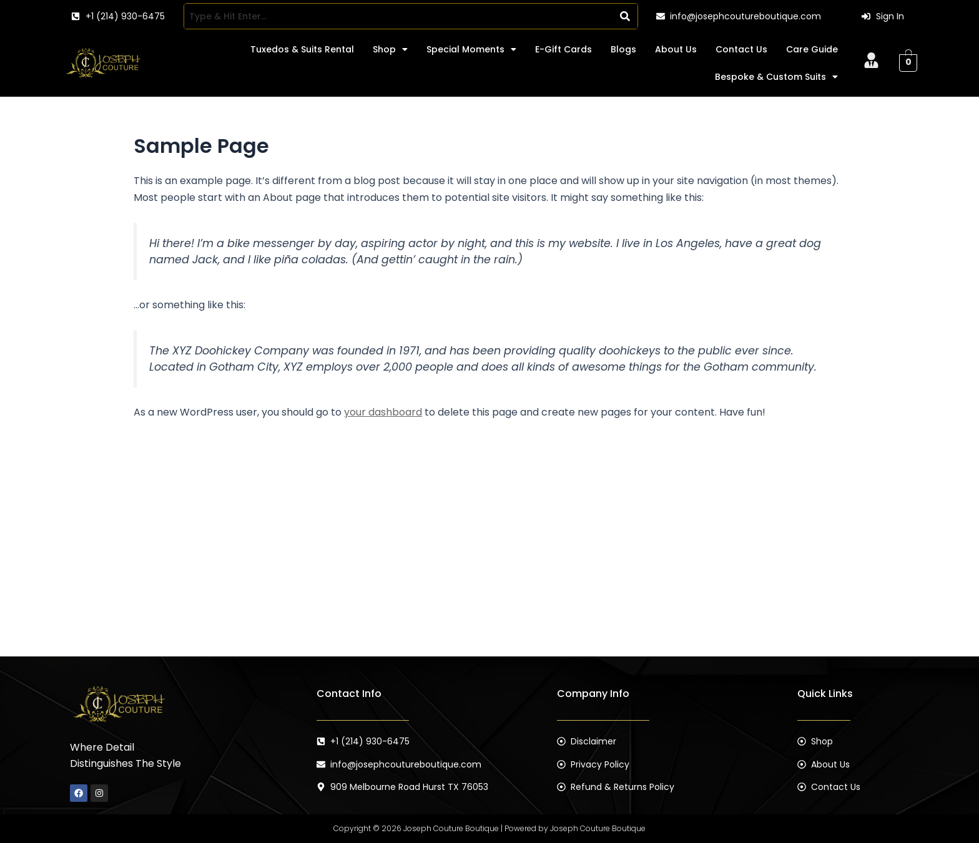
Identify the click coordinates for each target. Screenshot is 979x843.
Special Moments (471, 49)
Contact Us (741, 49)
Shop (390, 49)
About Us (676, 49)
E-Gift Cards (563, 49)
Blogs (623, 49)
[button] (390, 49)
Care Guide (812, 49)
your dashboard (383, 412)
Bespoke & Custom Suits (776, 77)
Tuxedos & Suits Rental (302, 49)
